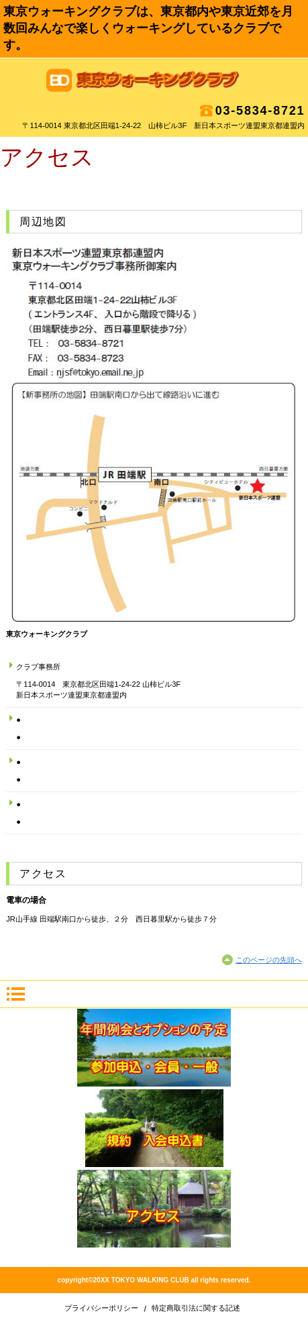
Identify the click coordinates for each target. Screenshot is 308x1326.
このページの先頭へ (269, 960)
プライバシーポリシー (101, 1308)
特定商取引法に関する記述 (196, 1308)
